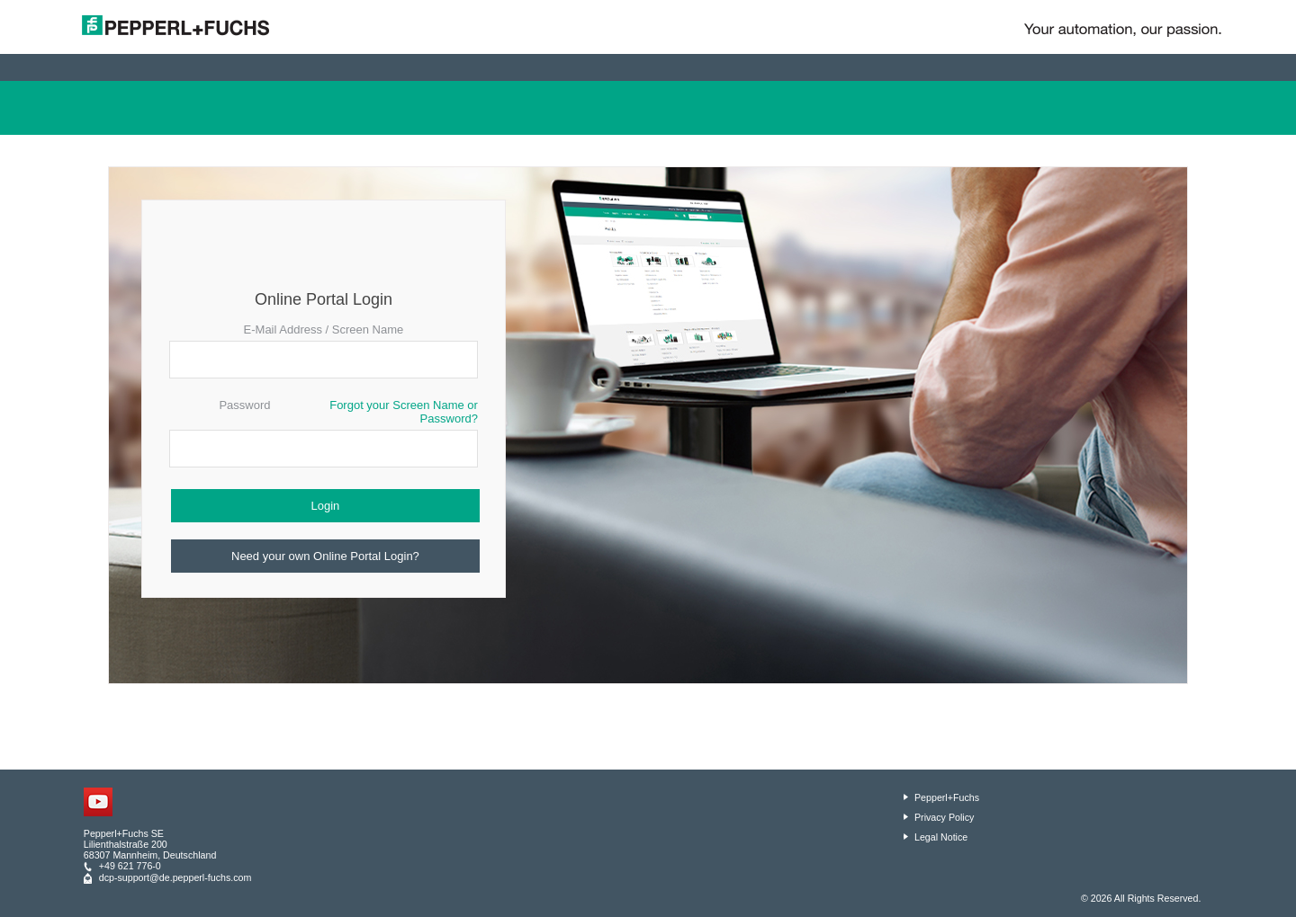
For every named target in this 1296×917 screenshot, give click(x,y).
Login (325, 505)
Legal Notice (941, 837)
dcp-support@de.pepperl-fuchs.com (175, 877)
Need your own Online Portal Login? (325, 556)
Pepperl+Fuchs (946, 797)
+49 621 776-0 (130, 865)
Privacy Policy (944, 817)
